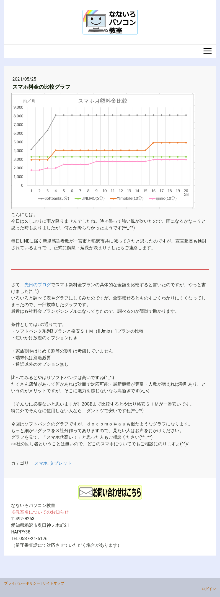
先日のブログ (37, 284)
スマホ (41, 463)
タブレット (61, 463)
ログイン (208, 589)
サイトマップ (53, 583)
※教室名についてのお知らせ (40, 512)
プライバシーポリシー (22, 583)
